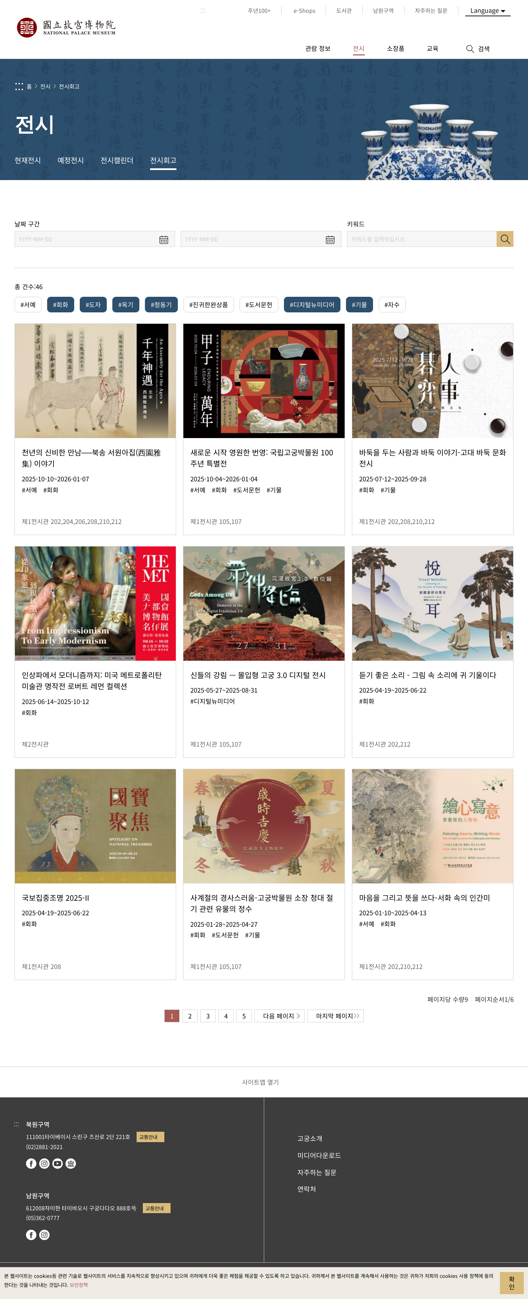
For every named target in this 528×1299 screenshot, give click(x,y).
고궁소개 (309, 1138)
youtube (57, 1163)
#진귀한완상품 (208, 304)
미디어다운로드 (319, 1155)
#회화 (60, 304)
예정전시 (71, 160)
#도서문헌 (258, 304)
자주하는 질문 (317, 1172)
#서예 (28, 304)
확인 (512, 1282)
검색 (505, 239)
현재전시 (28, 160)
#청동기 (161, 304)
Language (484, 10)
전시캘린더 (117, 160)
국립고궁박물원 (66, 27)
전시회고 (69, 86)
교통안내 (148, 1136)
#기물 (359, 304)
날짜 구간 (27, 224)
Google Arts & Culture (71, 1163)
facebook (31, 1163)
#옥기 (125, 304)
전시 (45, 86)
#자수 (392, 304)
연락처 (306, 1189)
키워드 (356, 224)
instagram (44, 1163)
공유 (438, 200)
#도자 (93, 304)
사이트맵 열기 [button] (260, 1081)
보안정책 (79, 1284)
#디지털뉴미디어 (312, 304)
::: (203, 10)
